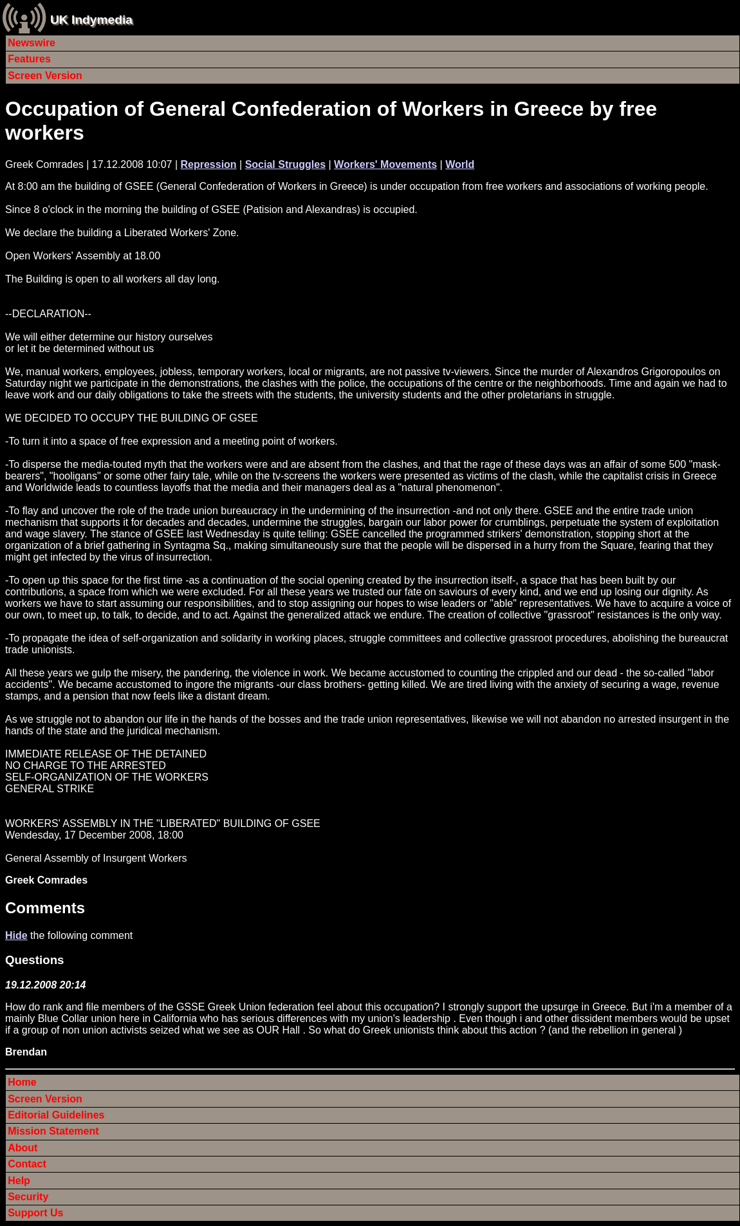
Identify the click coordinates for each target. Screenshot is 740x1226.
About (22, 1147)
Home (22, 1082)
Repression (208, 164)
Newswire (31, 42)
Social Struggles (285, 164)
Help (19, 1180)
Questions (34, 960)
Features (29, 58)
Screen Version (45, 75)
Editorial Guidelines (56, 1115)
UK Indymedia (91, 19)
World (459, 164)
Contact (27, 1163)
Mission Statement (53, 1131)
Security (28, 1196)
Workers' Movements (385, 164)
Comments (45, 907)
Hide (16, 935)
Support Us (35, 1212)
